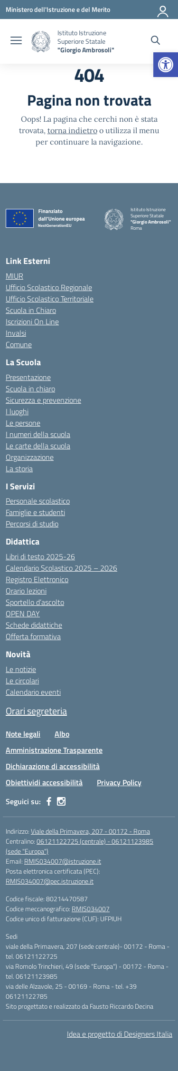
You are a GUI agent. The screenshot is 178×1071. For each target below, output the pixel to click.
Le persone (23, 422)
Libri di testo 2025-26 (40, 556)
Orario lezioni (26, 590)
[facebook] (49, 801)
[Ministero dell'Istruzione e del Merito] (58, 9)
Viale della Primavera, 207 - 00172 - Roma (90, 831)
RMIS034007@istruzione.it (62, 861)
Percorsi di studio (32, 523)
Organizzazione (30, 457)
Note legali (23, 734)
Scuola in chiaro (30, 388)
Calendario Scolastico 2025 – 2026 (61, 568)
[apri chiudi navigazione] (16, 41)
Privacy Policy (119, 782)
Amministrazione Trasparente (54, 750)
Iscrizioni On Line (32, 321)
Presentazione (28, 377)
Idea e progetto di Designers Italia (119, 1034)
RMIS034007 (91, 909)
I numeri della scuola (38, 434)
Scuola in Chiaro (31, 310)
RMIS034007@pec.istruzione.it (50, 881)
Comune (19, 344)
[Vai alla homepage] (40, 41)
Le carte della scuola (38, 445)
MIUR (14, 276)
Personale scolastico (38, 500)
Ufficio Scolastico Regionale (49, 287)
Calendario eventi (33, 692)
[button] (165, 64)
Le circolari (22, 680)
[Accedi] (163, 9)
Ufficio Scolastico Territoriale (50, 298)
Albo (62, 734)
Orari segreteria (36, 710)
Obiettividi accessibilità (44, 782)
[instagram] (61, 801)
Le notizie (21, 669)
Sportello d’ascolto (35, 602)
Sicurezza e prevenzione (43, 400)
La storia (19, 468)
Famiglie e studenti (35, 512)
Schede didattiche (34, 625)
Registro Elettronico (37, 579)
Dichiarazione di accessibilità (53, 766)
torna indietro (72, 130)
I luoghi (17, 411)
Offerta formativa (33, 636)
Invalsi (16, 333)
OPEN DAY (23, 613)
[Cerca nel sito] (155, 41)
